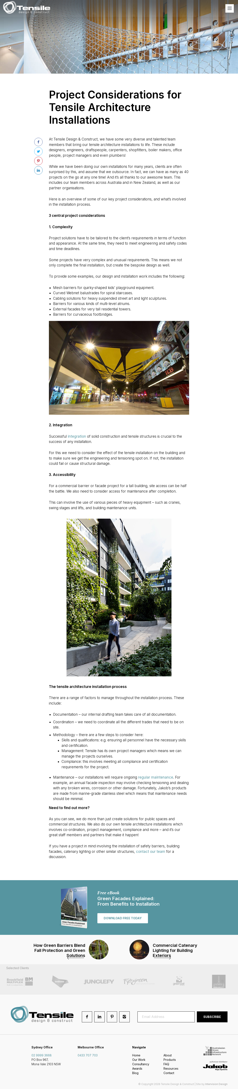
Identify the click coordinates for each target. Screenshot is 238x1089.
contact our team (150, 851)
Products (169, 1059)
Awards (137, 1068)
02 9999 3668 (41, 1055)
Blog (135, 1073)
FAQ (166, 1064)
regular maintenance (155, 777)
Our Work (138, 1059)
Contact (168, 1073)
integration (77, 436)
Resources (170, 1068)
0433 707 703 (88, 1055)
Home (136, 1055)
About (167, 1055)
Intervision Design (216, 1084)
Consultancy (140, 1064)
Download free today (123, 918)
